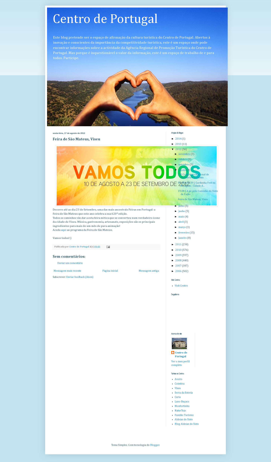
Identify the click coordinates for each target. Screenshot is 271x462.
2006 (178, 271)
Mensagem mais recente (67, 271)
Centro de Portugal (105, 19)
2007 (178, 265)
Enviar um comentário (70, 263)
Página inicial (110, 271)
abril (181, 222)
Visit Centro (181, 285)
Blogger (154, 445)
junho (182, 211)
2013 (178, 144)
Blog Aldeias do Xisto (187, 424)
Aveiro (178, 379)
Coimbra (179, 383)
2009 (178, 255)
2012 (178, 149)
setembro (184, 164)
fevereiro (184, 232)
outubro (183, 159)
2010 (178, 250)
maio (181, 216)
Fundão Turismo (184, 415)
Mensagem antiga (149, 271)
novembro (184, 154)
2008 (178, 260)
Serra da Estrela (184, 392)
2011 (178, 244)
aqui (64, 230)
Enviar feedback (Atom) (79, 277)
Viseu (178, 388)
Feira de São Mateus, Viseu (193, 199)
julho (181, 206)
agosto (182, 170)
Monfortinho (182, 406)
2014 (178, 139)
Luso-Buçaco (182, 401)
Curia (178, 397)
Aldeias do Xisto (184, 419)
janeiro (182, 238)
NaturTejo (180, 410)
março (182, 227)
